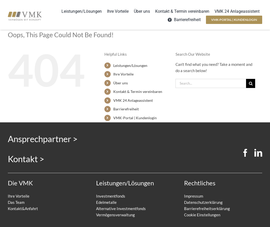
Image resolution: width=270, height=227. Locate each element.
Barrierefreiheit (126, 109)
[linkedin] (258, 153)
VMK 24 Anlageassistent (133, 100)
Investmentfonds (110, 196)
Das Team (16, 202)
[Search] (250, 83)
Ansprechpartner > (43, 139)
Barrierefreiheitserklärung (207, 208)
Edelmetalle (106, 202)
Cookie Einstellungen (202, 214)
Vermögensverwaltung (115, 214)
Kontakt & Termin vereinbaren (137, 91)
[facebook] (245, 153)
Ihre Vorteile (123, 74)
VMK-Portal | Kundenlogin (135, 118)
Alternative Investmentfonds (121, 208)
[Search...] (210, 83)
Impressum (193, 196)
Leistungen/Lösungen (130, 65)
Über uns (120, 83)
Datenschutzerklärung (203, 202)
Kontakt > (26, 159)
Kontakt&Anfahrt (23, 208)
